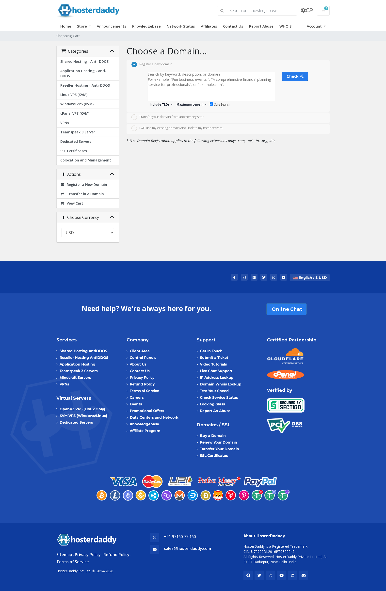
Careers (137, 397)
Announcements (111, 26)
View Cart (71, 203)
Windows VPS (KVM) (77, 104)
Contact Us (233, 26)
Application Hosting (77, 364)
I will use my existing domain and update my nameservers (176, 128)
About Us (138, 364)
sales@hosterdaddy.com (187, 548)
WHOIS (285, 26)
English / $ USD (310, 277)
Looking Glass (212, 404)
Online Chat (287, 309)
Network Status (181, 26)
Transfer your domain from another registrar (167, 117)
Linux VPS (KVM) (73, 94)
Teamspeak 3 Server (77, 132)
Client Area (140, 351)
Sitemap (64, 554)
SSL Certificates (73, 150)
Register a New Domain (83, 184)
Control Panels (143, 357)
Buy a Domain (213, 435)
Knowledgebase (146, 26)
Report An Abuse (215, 411)
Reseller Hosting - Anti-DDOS (85, 85)
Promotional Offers (147, 411)
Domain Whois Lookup (220, 384)
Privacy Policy (142, 377)
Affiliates (209, 26)
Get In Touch (211, 351)
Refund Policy (142, 384)
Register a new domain (151, 64)
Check (295, 76)
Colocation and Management (85, 160)
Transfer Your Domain (219, 449)
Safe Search (220, 104)
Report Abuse (261, 26)
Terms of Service (144, 391)
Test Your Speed (214, 391)
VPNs (64, 122)
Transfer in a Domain (82, 194)
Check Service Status (219, 397)
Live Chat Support (216, 371)
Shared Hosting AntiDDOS (83, 351)
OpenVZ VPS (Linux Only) (82, 409)
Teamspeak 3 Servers (78, 371)
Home (65, 26)
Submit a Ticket (214, 357)
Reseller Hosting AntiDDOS (84, 357)
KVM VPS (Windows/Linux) (83, 416)
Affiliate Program (145, 431)
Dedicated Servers (75, 141)
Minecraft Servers (75, 377)
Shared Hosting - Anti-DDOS (84, 61)
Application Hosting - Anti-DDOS (83, 73)
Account (315, 26)
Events (136, 404)
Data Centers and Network (154, 417)
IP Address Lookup (216, 377)
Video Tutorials (213, 364)
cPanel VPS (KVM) (74, 113)
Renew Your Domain (218, 442)
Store (82, 26)
